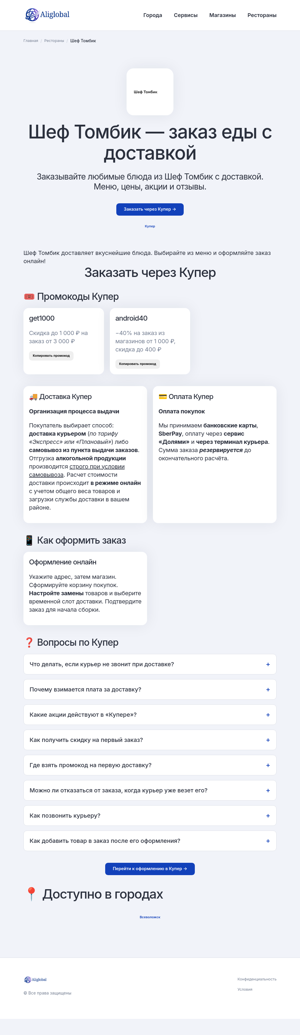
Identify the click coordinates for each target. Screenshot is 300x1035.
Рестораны (262, 15)
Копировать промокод (57, 362)
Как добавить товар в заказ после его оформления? (150, 851)
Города (152, 15)
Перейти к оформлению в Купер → (150, 881)
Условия (241, 1006)
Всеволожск (150, 931)
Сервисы (186, 15)
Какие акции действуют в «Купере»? (150, 725)
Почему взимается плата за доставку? (150, 700)
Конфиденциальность (255, 994)
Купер (150, 230)
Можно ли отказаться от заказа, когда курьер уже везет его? (150, 800)
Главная (31, 40)
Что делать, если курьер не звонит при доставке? (150, 674)
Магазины (222, 15)
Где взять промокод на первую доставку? (150, 775)
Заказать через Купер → (150, 211)
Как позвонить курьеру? (150, 826)
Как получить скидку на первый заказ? (150, 750)
